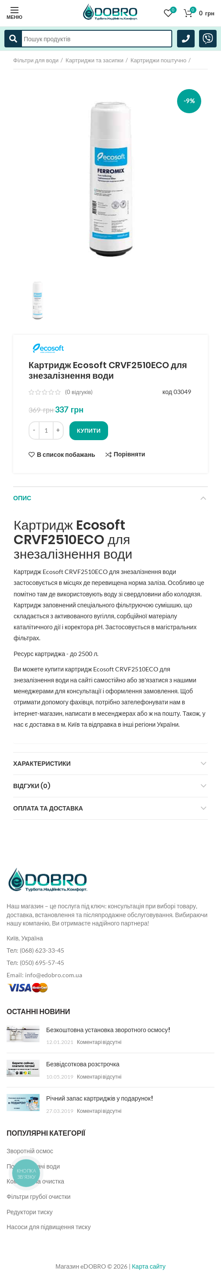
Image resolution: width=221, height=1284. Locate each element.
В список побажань (66, 455)
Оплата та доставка (48, 808)
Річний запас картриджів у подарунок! (99, 1098)
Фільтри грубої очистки (39, 1196)
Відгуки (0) (32, 786)
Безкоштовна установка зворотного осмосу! (108, 1030)
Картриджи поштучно (158, 60)
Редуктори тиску (30, 1212)
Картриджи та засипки (94, 60)
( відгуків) (79, 391)
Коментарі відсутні (99, 1042)
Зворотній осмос (30, 1151)
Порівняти (129, 454)
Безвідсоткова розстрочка (83, 1064)
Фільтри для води (35, 60)
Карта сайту (149, 1266)
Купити (89, 430)
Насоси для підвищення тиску (49, 1226)
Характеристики (42, 763)
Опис (22, 498)
